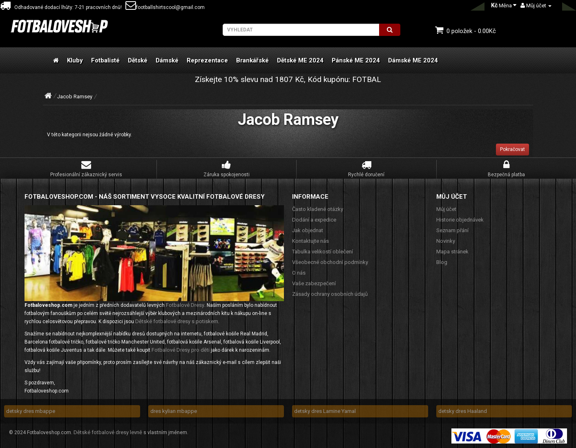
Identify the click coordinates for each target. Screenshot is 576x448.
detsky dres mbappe (30, 411)
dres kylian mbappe (173, 411)
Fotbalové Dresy (185, 305)
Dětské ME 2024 (300, 60)
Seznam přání (452, 230)
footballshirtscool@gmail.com (165, 7)
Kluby (75, 60)
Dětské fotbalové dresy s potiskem (176, 321)
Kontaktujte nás (310, 241)
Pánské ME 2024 (356, 60)
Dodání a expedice (314, 220)
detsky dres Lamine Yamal (325, 411)
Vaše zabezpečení (314, 283)
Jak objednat (307, 230)
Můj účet (446, 209)
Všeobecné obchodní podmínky (330, 262)
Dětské (137, 60)
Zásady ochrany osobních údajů (330, 294)
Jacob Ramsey (74, 96)
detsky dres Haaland (462, 411)
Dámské (167, 60)
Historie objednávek (460, 220)
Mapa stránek (452, 251)
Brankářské (252, 60)
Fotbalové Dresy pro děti (181, 350)
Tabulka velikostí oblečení (322, 251)
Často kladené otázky (317, 209)
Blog (441, 262)
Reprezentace (207, 60)
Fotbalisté (105, 60)
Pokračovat (512, 149)
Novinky (445, 241)
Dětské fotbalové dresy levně (108, 432)
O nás (299, 273)
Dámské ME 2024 (413, 60)
